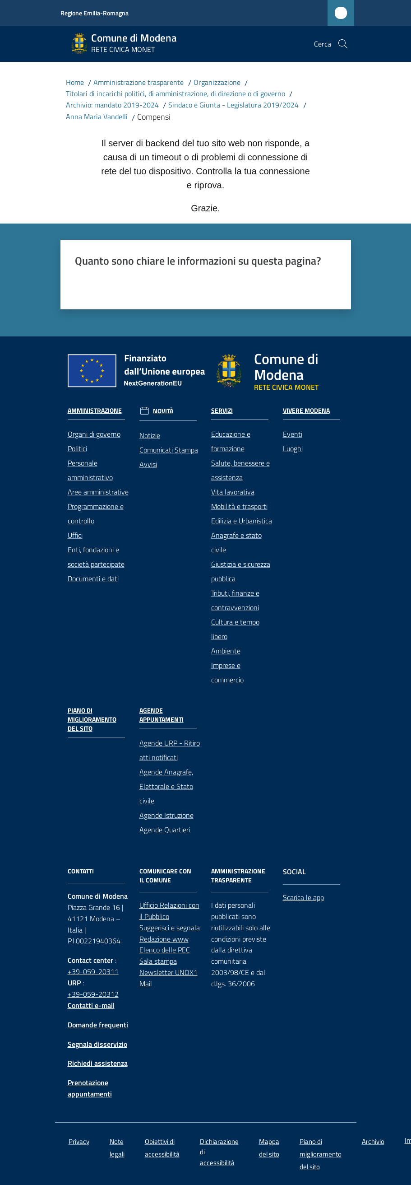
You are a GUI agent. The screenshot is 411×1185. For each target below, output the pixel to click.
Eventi (292, 434)
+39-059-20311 (93, 971)
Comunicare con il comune (165, 876)
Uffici (75, 535)
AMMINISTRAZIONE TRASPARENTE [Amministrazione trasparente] (238, 876)
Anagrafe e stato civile (236, 542)
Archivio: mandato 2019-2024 (112, 104)
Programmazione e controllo (96, 513)
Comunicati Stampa (168, 449)
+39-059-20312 (93, 994)
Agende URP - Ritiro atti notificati (169, 750)
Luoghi (293, 448)
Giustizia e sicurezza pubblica (240, 571)
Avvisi (148, 464)
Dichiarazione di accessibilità (219, 1152)
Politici (77, 448)
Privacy (79, 1141)
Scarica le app (303, 897)
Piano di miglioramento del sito (92, 719)
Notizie (149, 435)
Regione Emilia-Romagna (94, 13)
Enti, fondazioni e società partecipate (96, 556)
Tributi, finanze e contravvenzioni (235, 600)
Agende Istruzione (166, 815)
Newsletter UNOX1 (168, 972)
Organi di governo (94, 434)
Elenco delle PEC (164, 949)
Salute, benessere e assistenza (240, 470)
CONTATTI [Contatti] (81, 871)
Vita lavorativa (232, 491)
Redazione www (164, 938)
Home (75, 82)
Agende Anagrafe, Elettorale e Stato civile (166, 786)
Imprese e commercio (227, 672)
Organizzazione (217, 82)
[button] (343, 44)
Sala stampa (158, 961)
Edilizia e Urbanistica (241, 520)
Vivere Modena (306, 410)
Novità (163, 410)
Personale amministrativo (90, 470)
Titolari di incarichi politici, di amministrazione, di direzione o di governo (175, 93)
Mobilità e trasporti (239, 506)
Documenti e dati (93, 578)
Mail (145, 983)
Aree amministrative (98, 491)
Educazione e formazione (230, 441)
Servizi (222, 410)
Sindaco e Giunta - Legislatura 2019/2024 (233, 104)
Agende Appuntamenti (161, 715)
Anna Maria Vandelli (97, 116)
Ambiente (225, 650)
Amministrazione (95, 410)
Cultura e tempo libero (235, 629)
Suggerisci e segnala (169, 927)
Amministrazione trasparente (138, 82)
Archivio (373, 1141)
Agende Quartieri (164, 829)
